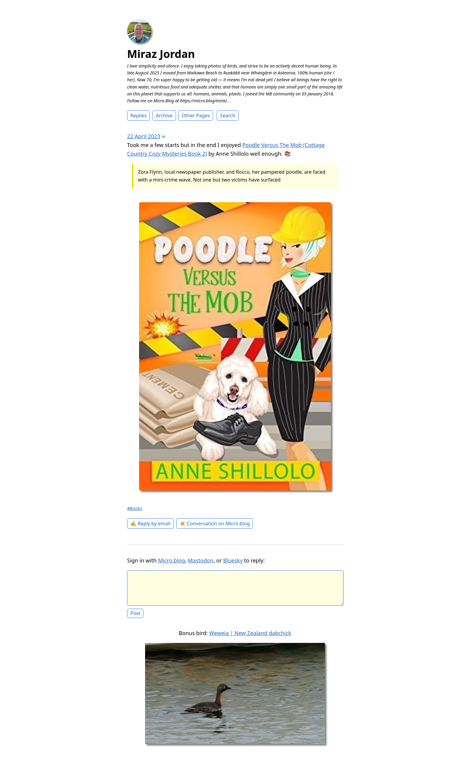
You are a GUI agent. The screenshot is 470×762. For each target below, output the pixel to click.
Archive (164, 115)
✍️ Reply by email (150, 523)
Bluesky (233, 560)
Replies (138, 115)
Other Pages (196, 115)
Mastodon (201, 560)
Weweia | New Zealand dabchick (250, 637)
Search (227, 115)
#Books (134, 508)
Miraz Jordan (161, 53)
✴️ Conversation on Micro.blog (215, 523)
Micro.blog (171, 560)
